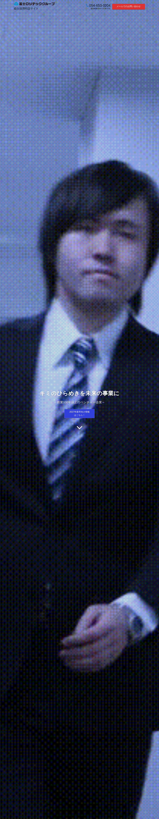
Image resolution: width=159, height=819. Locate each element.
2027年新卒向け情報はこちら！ (79, 413)
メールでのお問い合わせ (129, 6)
